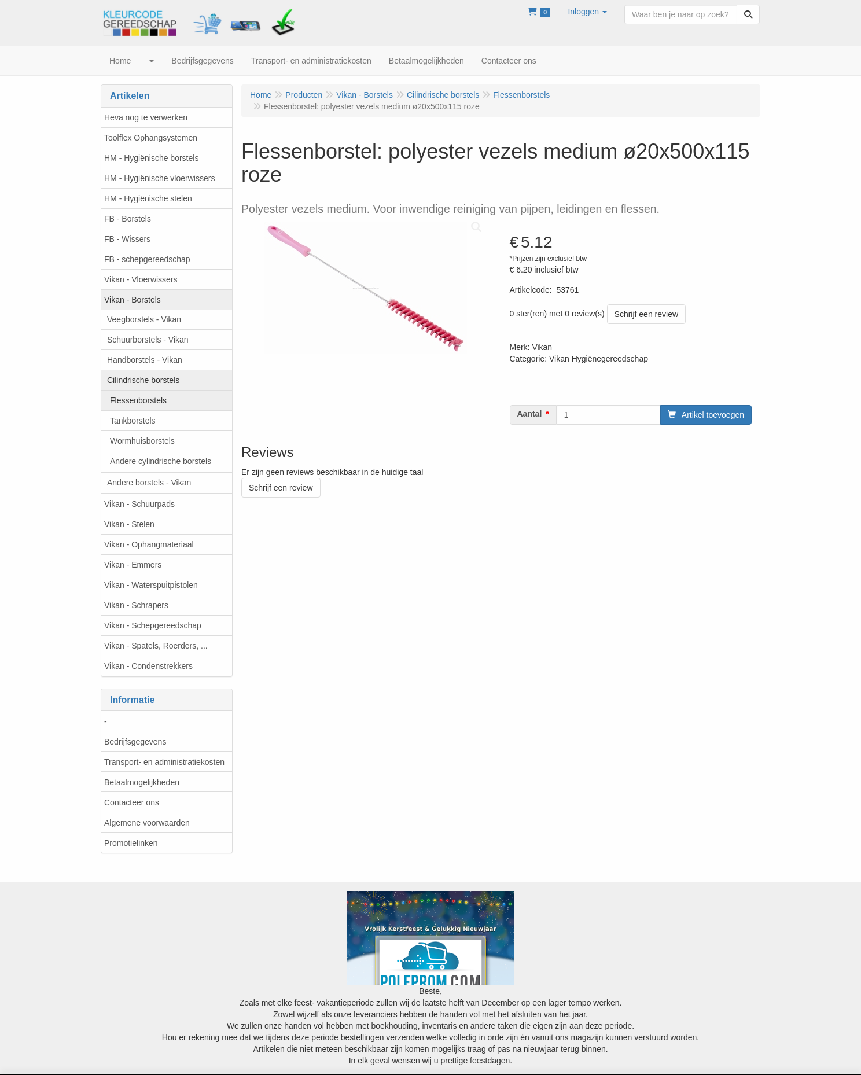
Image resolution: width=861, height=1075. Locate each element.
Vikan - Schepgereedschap (152, 625)
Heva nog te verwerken (145, 117)
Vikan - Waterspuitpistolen (151, 585)
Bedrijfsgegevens (135, 741)
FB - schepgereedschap (147, 259)
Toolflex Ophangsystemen (150, 137)
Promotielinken (131, 843)
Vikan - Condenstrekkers (148, 666)
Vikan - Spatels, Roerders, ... (156, 645)
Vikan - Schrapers (136, 605)
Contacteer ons (131, 802)
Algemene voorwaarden (147, 822)
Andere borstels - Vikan (149, 482)
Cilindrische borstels (143, 380)
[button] (587, 11)
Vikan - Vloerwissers (141, 279)
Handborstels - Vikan (144, 360)
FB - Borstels (127, 218)
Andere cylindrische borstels (160, 461)
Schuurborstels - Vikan (148, 339)
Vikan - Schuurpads (139, 504)
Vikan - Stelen (129, 524)
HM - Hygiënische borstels (151, 158)
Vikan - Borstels (132, 299)
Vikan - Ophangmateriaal (149, 544)
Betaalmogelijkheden (141, 782)
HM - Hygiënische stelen (148, 198)
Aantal (529, 414)
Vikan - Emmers (132, 564)
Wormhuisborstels (142, 441)
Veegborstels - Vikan (144, 319)
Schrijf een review (647, 314)
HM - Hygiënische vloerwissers (159, 178)
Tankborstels (133, 420)
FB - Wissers (127, 239)
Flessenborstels (138, 400)
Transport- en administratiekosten (164, 762)
